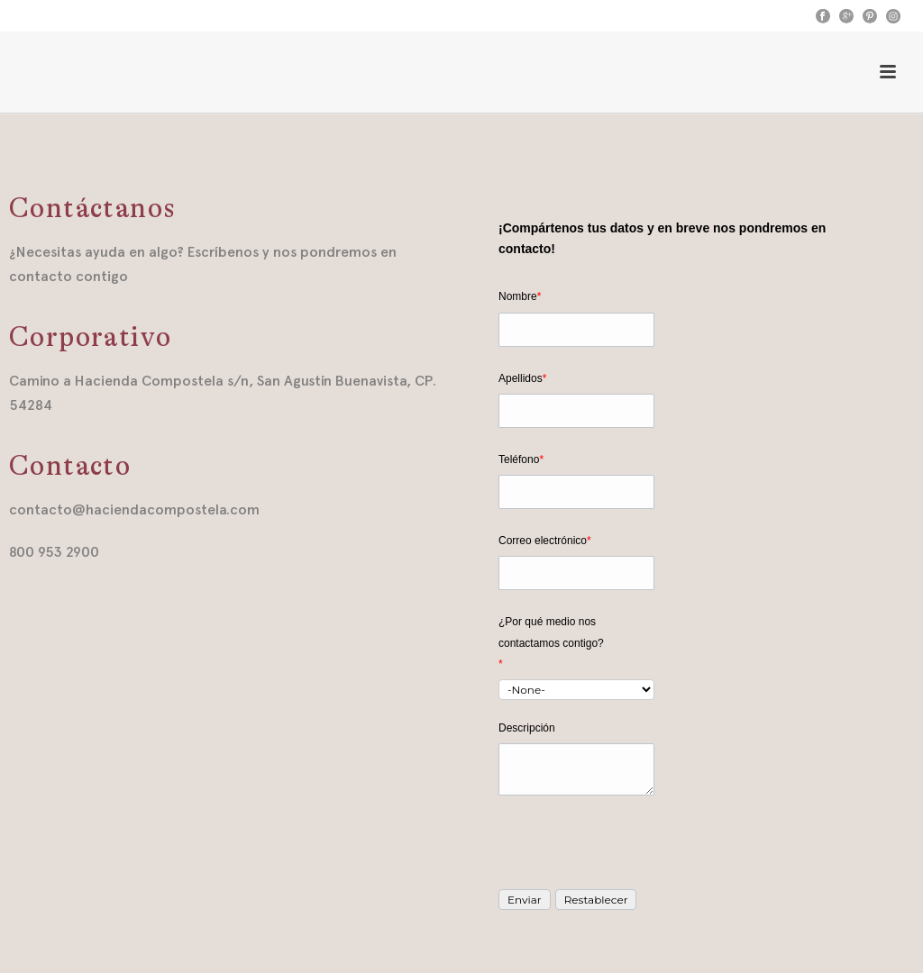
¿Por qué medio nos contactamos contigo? (551, 642)
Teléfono (521, 459)
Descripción (526, 728)
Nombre (519, 296)
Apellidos (522, 378)
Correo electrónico (544, 540)
